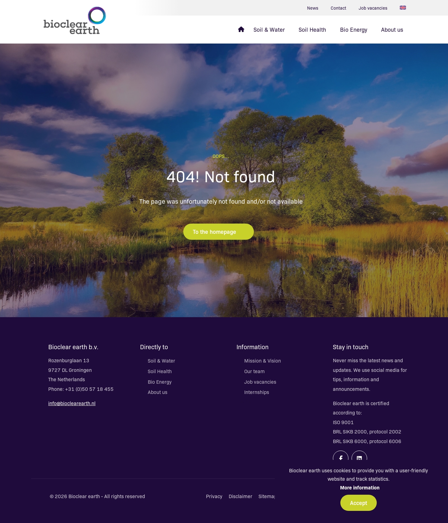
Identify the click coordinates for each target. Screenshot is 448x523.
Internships (256, 391)
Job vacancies (373, 8)
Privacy (214, 495)
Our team (254, 371)
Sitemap (268, 495)
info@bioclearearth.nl (72, 403)
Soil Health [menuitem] (312, 29)
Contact (338, 8)
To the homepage (218, 231)
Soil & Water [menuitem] (269, 29)
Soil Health (160, 371)
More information (360, 487)
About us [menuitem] (392, 29)
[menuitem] (241, 29)
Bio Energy (160, 381)
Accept (358, 502)
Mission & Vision (262, 360)
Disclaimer (240, 495)
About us (157, 391)
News (312, 8)
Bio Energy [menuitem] (353, 29)
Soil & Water (161, 360)
